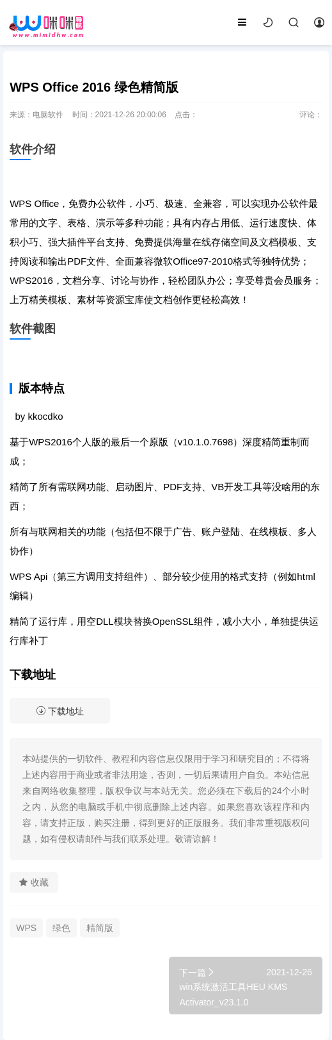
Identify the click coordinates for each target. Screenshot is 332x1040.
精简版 (99, 928)
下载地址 (60, 711)
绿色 (61, 928)
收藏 (34, 882)
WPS (26, 928)
